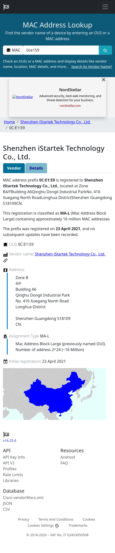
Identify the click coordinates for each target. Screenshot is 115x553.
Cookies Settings (43, 525)
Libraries (11, 480)
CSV (6, 509)
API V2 (9, 463)
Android (67, 457)
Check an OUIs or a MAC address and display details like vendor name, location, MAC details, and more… (57, 64)
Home (9, 122)
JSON (7, 503)
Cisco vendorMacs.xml (23, 497)
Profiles (9, 468)
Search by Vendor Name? (91, 66)
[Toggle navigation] (105, 7)
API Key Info (14, 457)
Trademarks (78, 525)
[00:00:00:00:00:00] (61, 50)
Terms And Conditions (55, 519)
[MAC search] (105, 50)
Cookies (89, 519)
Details (36, 168)
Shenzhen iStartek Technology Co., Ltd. (55, 122)
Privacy (23, 519)
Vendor (14, 168)
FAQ (64, 463)
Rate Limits (13, 474)
